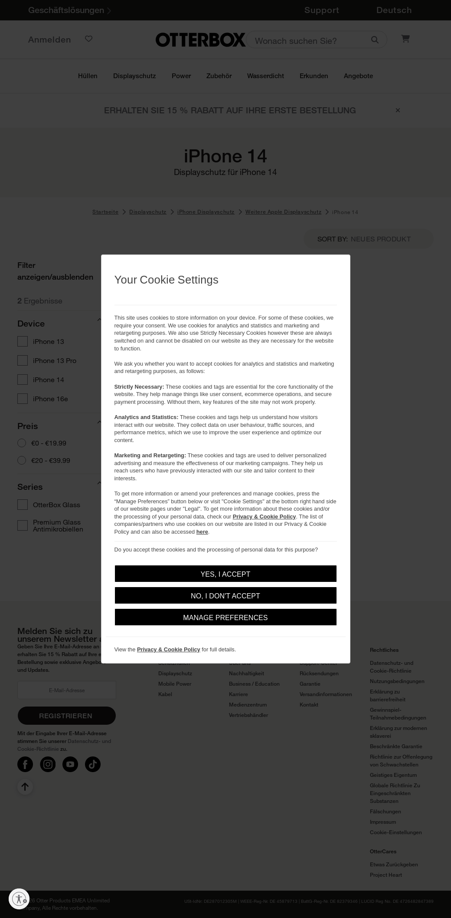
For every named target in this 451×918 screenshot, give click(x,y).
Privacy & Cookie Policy (264, 516)
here (202, 531)
